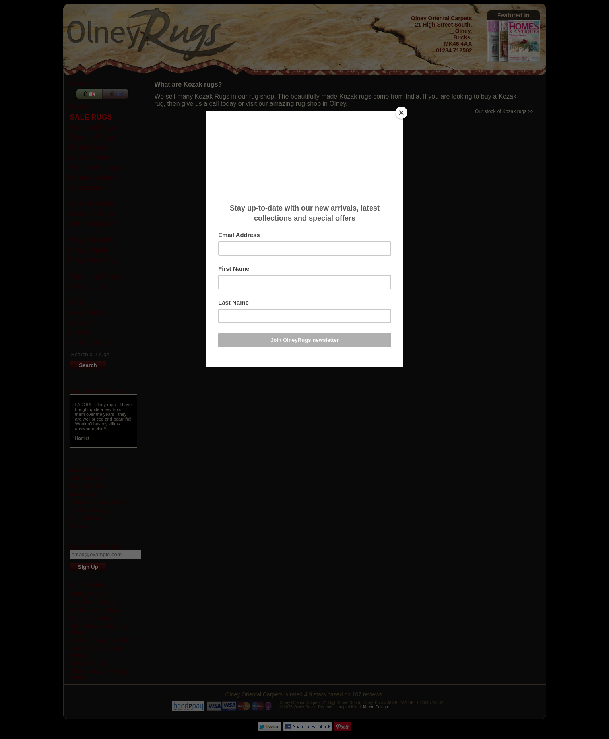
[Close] (401, 113)
